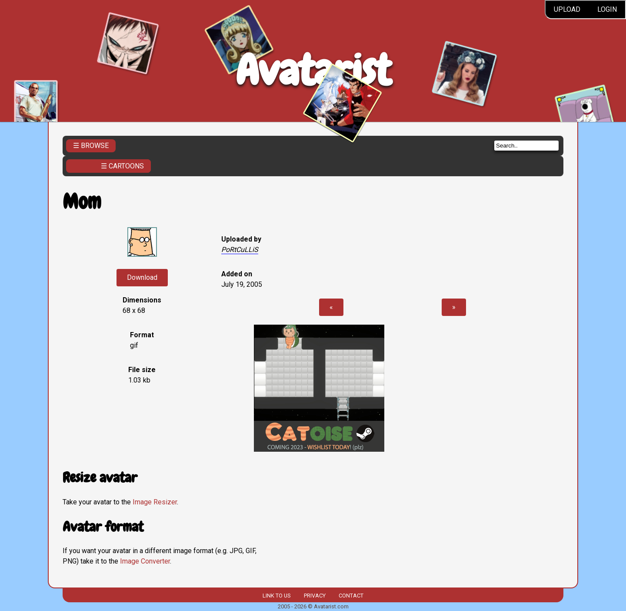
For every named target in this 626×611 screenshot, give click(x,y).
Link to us (276, 595)
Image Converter (145, 561)
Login (607, 9)
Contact (351, 595)
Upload (567, 9)
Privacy (315, 595)
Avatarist (313, 70)
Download (142, 277)
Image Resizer (155, 502)
